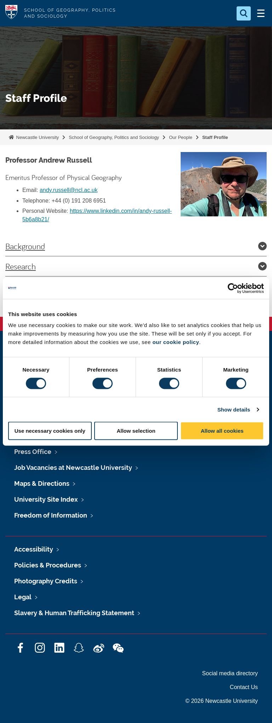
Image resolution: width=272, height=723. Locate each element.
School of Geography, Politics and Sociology (114, 137)
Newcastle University (37, 137)
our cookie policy (175, 342)
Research (136, 266)
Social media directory (230, 673)
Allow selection (136, 431)
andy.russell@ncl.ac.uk (69, 190)
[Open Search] (244, 13)
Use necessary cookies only (50, 431)
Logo (11, 13)
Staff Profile (215, 137)
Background (136, 246)
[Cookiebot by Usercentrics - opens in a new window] (233, 288)
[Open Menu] (261, 13)
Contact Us (244, 687)
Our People (180, 137)
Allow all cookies (222, 431)
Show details (233, 409)
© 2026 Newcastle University (221, 701)
